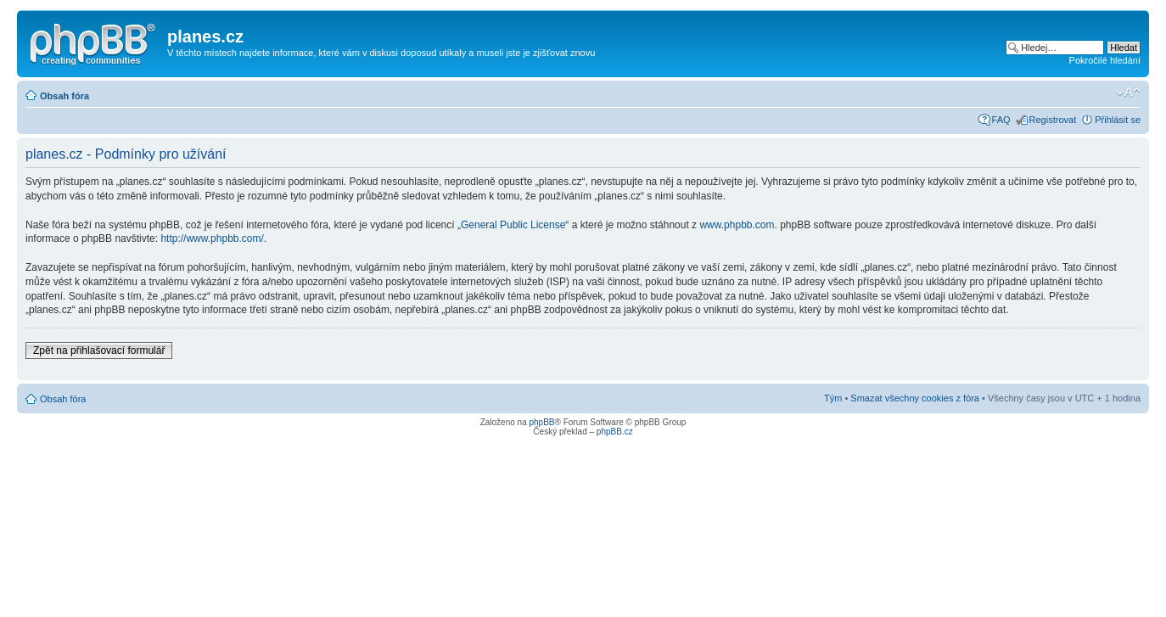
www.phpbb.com (736, 225)
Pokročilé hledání (1105, 60)
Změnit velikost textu (1128, 92)
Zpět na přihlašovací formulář (99, 350)
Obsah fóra (64, 96)
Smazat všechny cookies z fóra (914, 398)
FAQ (1001, 120)
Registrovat (1053, 120)
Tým (833, 398)
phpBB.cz (615, 431)
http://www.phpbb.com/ (211, 238)
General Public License (513, 225)
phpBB (541, 422)
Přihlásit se (1118, 120)
